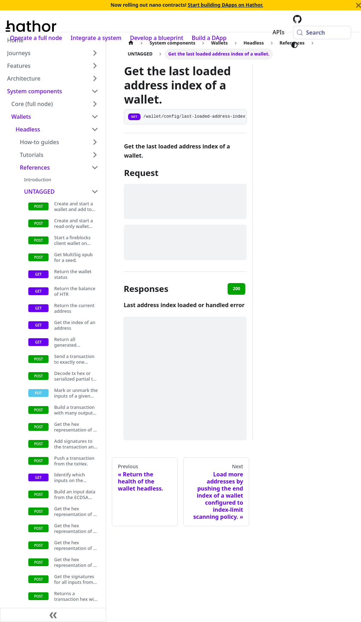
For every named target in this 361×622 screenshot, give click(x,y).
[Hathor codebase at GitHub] (297, 19)
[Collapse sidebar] (53, 615)
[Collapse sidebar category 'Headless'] (95, 129)
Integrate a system (96, 38)
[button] (53, 53)
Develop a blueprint (156, 38)
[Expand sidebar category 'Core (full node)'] (95, 104)
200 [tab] (236, 289)
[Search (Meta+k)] (322, 32)
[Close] (358, 5)
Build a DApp (209, 38)
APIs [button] (279, 32)
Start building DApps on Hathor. (225, 4)
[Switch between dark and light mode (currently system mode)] (294, 45)
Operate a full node (36, 38)
